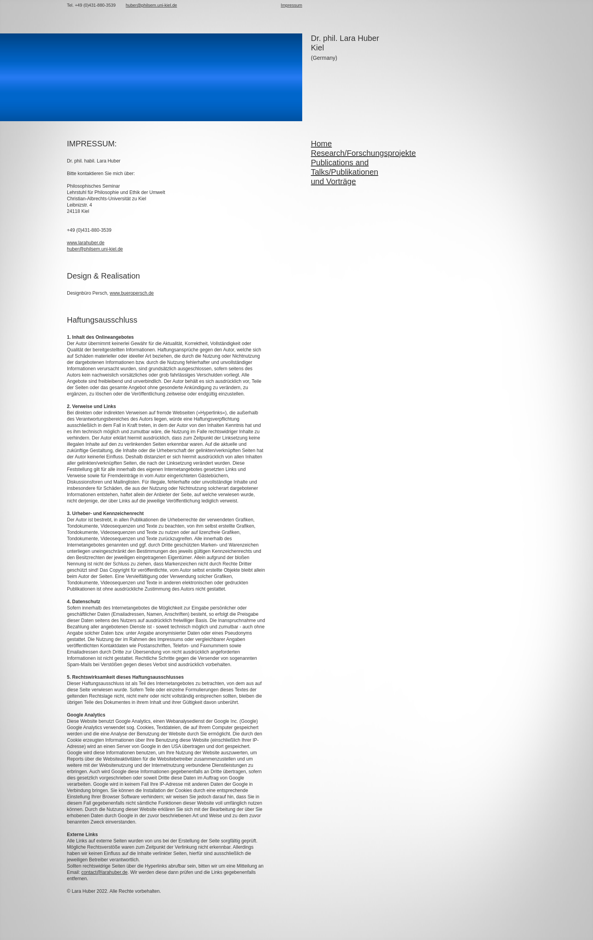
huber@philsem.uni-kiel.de (95, 249)
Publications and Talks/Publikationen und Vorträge (344, 172)
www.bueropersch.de (132, 293)
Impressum (291, 5)
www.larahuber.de (85, 243)
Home (321, 143)
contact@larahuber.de (104, 872)
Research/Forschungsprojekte (363, 153)
